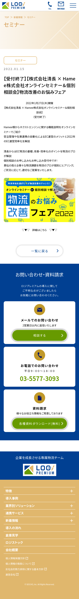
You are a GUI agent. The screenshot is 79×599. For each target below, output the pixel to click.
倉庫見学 (12, 535)
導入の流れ (13, 527)
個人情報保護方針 (15, 558)
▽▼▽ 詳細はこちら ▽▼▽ (39, 230)
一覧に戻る (39, 251)
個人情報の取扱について (18, 563)
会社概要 (12, 549)
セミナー (31, 17)
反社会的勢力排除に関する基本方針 (24, 569)
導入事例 (12, 498)
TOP (7, 17)
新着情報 (18, 17)
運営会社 (10, 574)
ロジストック (14, 542)
